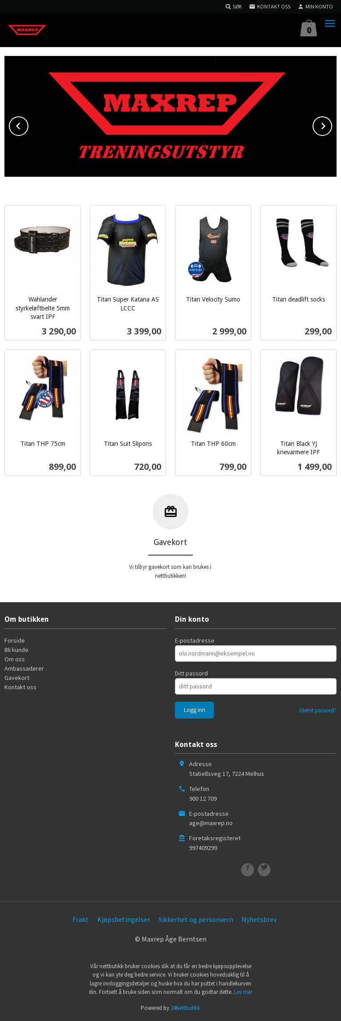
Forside (14, 640)
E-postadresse (194, 640)
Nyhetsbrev (259, 919)
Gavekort (16, 677)
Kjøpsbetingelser (123, 919)
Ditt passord (191, 673)
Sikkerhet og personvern (196, 919)
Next (331, 124)
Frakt (80, 919)
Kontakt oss (20, 687)
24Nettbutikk (185, 1008)
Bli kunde (16, 649)
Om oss (14, 659)
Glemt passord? (318, 710)
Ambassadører (24, 668)
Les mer (243, 992)
